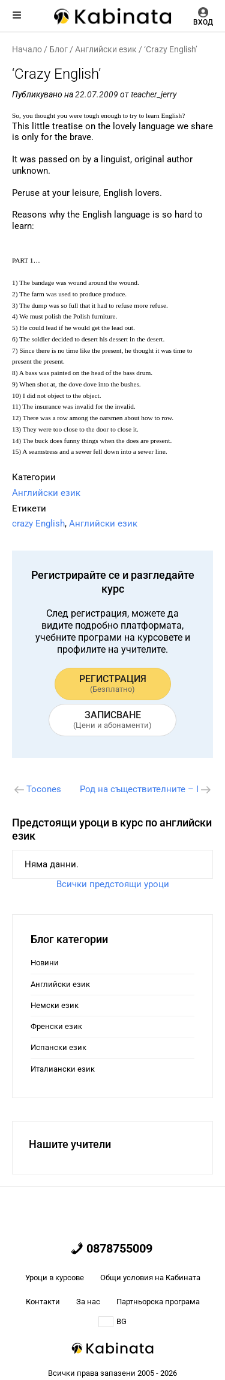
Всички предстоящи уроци (112, 884)
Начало (27, 49)
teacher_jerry (153, 94)
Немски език (55, 1005)
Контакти (43, 1301)
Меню (17, 15)
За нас (88, 1301)
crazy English (38, 523)
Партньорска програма (158, 1301)
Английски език (106, 49)
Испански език (58, 1047)
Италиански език (63, 1068)
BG (112, 1321)
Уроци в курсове (54, 1277)
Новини (45, 962)
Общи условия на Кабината (150, 1277)
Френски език (56, 1026)
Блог (58, 49)
